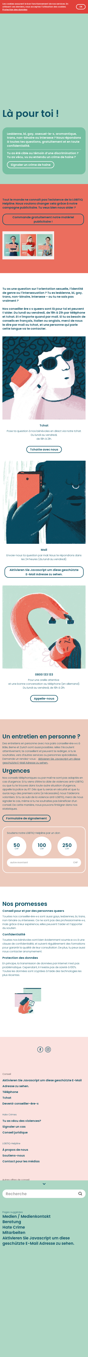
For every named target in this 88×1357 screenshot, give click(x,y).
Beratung (11, 1169)
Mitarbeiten (13, 1180)
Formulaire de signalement (26, 818)
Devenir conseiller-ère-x (20, 1103)
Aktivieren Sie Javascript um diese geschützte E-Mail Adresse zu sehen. (38, 1188)
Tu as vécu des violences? (21, 1121)
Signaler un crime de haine (31, 165)
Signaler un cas (14, 1127)
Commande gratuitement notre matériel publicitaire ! (43, 219)
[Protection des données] (14, 9)
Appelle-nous (44, 698)
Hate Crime (13, 1175)
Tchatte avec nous (44, 449)
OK (80, 6)
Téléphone (10, 1092)
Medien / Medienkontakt (26, 1164)
